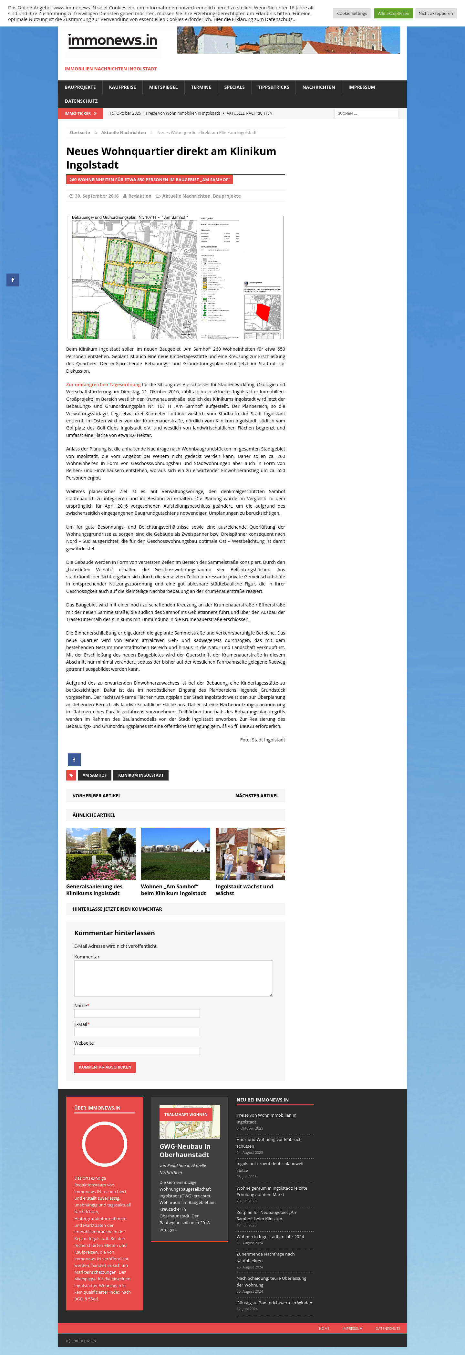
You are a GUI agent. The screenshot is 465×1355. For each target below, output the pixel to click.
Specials (234, 87)
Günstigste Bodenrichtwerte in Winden (274, 1303)
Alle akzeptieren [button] (393, 13)
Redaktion (139, 196)
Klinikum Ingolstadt (140, 775)
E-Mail (80, 1024)
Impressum (361, 87)
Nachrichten (318, 87)
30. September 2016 (97, 196)
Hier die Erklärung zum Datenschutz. (253, 19)
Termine (201, 87)
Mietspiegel (163, 87)
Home (324, 1328)
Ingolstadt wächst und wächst (244, 890)
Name (80, 1005)
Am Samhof (95, 775)
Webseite (84, 1043)
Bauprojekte (80, 87)
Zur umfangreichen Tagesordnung (103, 384)
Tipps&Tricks (273, 87)
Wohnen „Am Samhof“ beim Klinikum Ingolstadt (173, 890)
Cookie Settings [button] (352, 13)
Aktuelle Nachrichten (186, 196)
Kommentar (86, 957)
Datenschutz (81, 101)
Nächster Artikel (257, 795)
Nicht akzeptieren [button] (436, 13)
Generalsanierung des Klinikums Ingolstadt (94, 890)
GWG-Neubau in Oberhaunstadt (185, 1150)
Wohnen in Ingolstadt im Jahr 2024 (270, 1236)
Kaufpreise (122, 87)
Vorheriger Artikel (97, 795)
